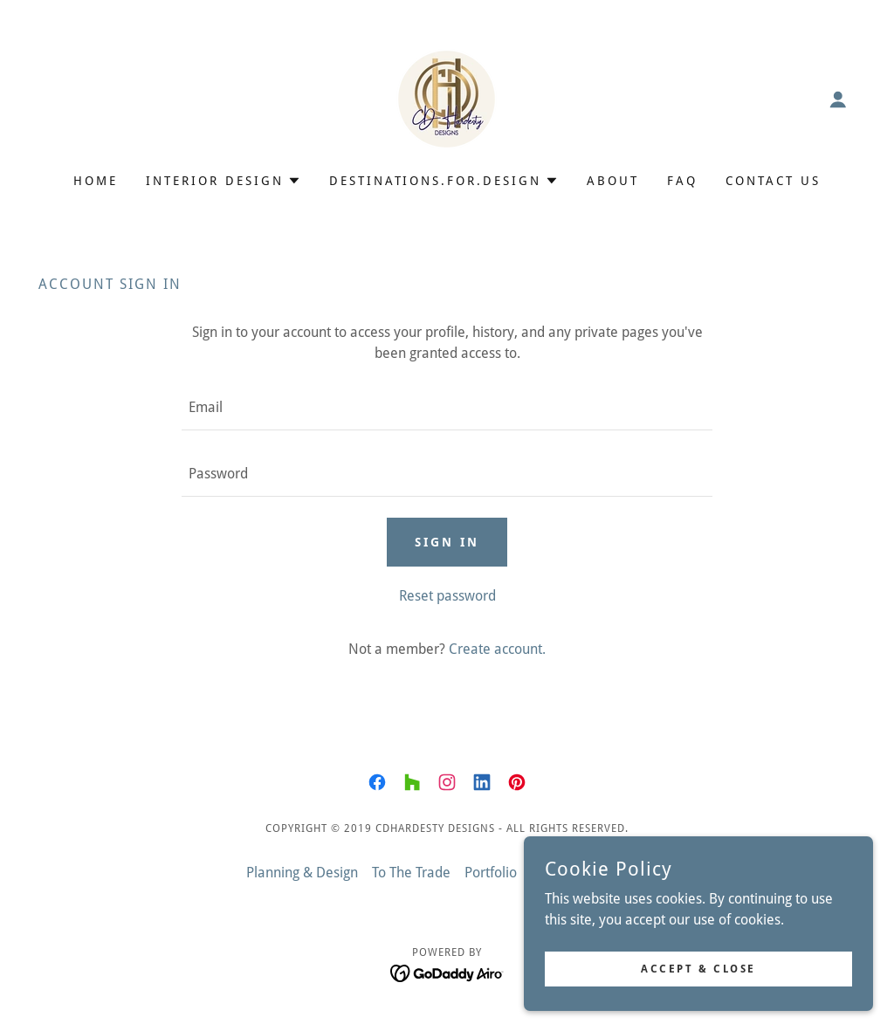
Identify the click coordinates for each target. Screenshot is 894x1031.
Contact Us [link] (773, 181)
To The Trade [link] (411, 872)
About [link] (613, 181)
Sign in (447, 542)
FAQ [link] (682, 181)
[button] (838, 99)
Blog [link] (544, 872)
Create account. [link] (497, 649)
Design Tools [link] (610, 872)
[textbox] (447, 407)
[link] (446, 98)
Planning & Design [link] (302, 872)
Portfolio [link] (490, 872)
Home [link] (95, 181)
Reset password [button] (447, 596)
